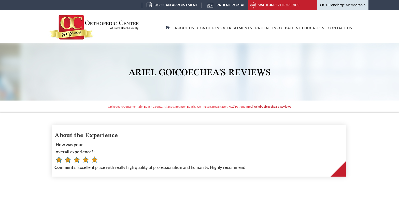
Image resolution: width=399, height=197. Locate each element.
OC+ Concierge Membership (342, 5)
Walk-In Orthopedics (279, 5)
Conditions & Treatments (224, 28)
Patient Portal (231, 5)
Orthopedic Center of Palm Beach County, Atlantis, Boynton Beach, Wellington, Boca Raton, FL (170, 106)
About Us (184, 28)
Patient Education (305, 28)
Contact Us (340, 28)
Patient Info (268, 28)
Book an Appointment (176, 5)
